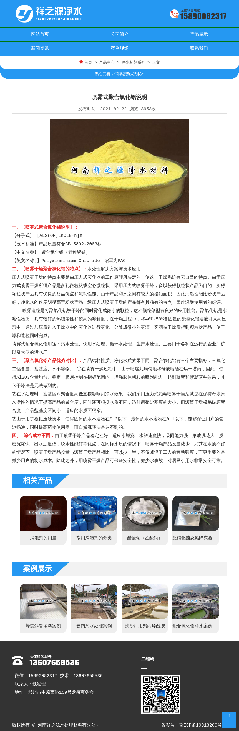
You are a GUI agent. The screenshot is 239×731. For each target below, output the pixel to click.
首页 (88, 62)
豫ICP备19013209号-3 (203, 725)
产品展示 (199, 34)
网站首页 (40, 34)
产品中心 (107, 62)
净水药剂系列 (133, 62)
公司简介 (120, 34)
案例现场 (120, 48)
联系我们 (199, 48)
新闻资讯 (40, 48)
